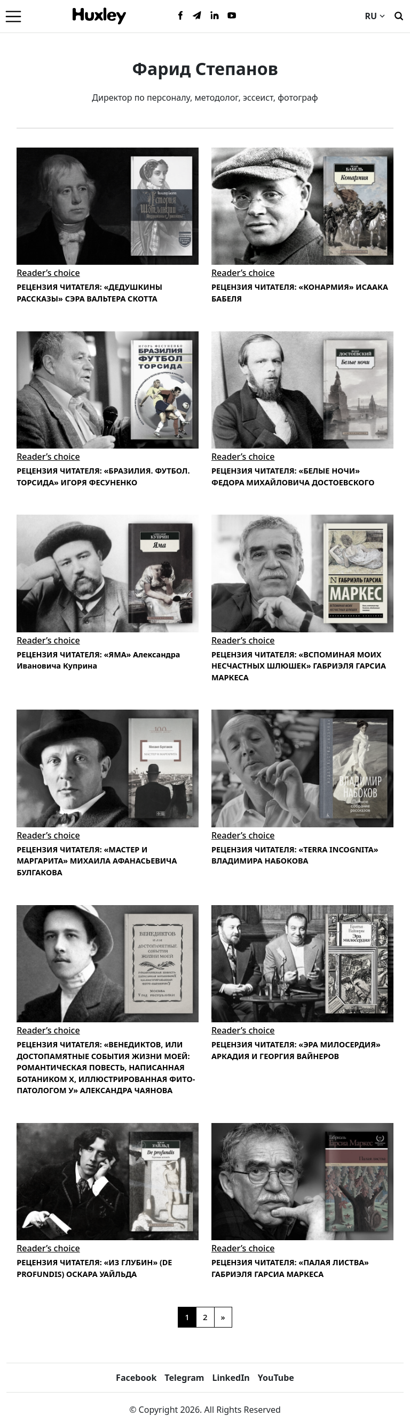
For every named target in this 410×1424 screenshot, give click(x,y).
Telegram (184, 1378)
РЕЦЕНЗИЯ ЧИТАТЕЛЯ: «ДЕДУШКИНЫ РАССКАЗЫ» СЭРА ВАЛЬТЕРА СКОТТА (89, 293)
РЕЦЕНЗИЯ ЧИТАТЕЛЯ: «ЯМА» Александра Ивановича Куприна (98, 660)
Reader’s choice (48, 272)
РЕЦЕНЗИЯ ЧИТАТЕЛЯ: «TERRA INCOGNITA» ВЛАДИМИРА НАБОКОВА (295, 855)
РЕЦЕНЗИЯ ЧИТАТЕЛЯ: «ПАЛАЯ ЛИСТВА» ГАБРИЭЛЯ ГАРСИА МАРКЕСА (290, 1268)
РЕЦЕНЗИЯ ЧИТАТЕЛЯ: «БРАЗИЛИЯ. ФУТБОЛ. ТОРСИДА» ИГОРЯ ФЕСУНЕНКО (103, 476)
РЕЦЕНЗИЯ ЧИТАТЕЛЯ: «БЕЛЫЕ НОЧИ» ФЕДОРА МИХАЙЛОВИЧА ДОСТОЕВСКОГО (293, 476)
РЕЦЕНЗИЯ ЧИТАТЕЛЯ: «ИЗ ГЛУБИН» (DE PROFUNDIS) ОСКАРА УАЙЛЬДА (94, 1268)
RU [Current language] (375, 16)
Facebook (136, 1378)
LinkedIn (230, 1378)
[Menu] (13, 16)
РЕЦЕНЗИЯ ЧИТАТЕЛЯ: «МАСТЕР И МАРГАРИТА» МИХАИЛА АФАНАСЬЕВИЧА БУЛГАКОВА (97, 860)
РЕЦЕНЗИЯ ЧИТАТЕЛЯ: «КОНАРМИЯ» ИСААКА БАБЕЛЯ (299, 293)
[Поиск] (398, 15)
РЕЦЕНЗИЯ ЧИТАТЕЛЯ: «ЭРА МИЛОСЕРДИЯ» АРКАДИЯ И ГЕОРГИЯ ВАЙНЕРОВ (296, 1050)
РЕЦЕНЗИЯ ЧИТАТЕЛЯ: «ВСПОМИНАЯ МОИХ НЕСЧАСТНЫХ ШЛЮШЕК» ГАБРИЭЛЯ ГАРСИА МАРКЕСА (298, 665)
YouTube (276, 1378)
